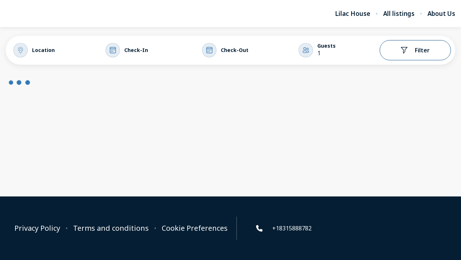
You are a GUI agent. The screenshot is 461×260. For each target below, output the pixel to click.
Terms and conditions (111, 228)
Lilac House (352, 13)
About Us (441, 13)
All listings (399, 13)
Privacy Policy (37, 228)
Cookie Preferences (195, 228)
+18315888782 (283, 228)
